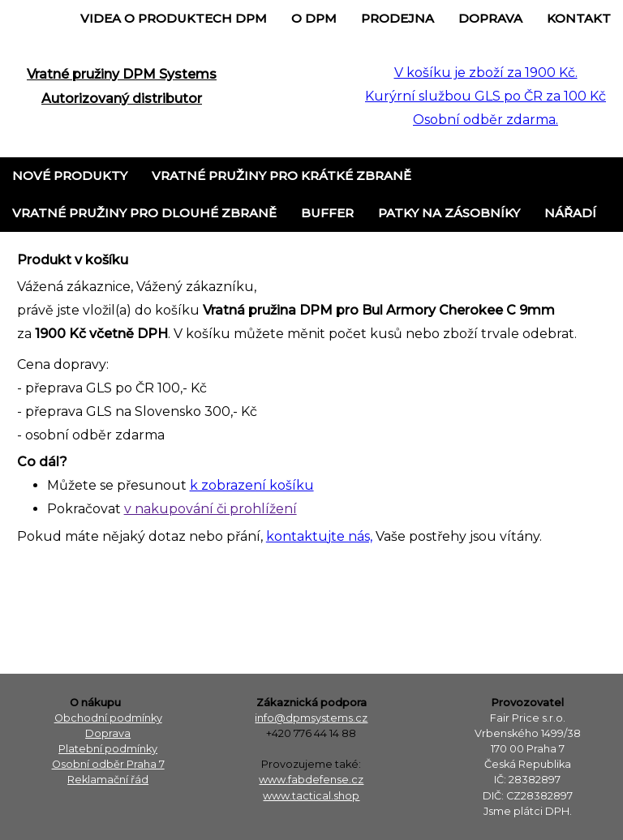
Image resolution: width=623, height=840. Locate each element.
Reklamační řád (107, 780)
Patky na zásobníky (449, 213)
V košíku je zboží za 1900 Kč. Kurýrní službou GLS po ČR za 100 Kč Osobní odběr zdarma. (485, 96)
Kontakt (579, 18)
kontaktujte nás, (319, 536)
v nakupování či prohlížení (210, 508)
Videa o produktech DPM (173, 18)
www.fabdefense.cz (311, 780)
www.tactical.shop (311, 796)
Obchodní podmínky (108, 718)
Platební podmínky (107, 749)
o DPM (314, 18)
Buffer (327, 213)
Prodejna (397, 18)
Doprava (490, 18)
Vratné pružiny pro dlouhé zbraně (144, 213)
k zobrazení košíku (252, 485)
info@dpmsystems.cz (311, 718)
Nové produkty (69, 175)
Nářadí (570, 213)
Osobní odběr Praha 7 (108, 764)
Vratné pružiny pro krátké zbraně (281, 175)
